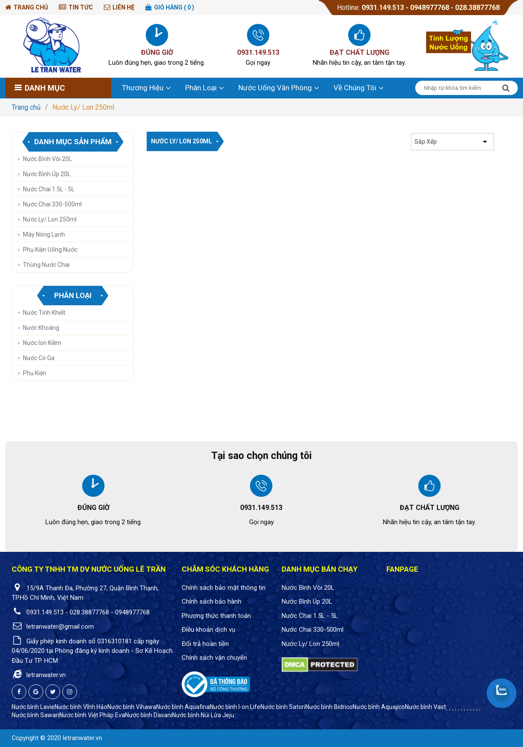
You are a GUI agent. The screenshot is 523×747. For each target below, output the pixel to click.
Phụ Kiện (34, 373)
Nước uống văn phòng (275, 87)
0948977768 (430, 7)
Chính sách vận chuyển (214, 658)
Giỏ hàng (174, 7)
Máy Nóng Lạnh (44, 234)
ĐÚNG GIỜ (157, 52)
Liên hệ (123, 7)
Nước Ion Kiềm (42, 342)
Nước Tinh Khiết (44, 312)
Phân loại (201, 87)
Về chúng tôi (355, 87)
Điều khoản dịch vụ (208, 629)
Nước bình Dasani (148, 715)
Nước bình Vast (425, 706)
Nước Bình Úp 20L (47, 174)
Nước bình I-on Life (235, 706)
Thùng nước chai (46, 264)
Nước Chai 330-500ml (52, 204)
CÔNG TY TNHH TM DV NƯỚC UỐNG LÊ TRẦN (89, 569)
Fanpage (402, 569)
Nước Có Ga (39, 358)
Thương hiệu (143, 87)
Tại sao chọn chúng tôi (261, 456)
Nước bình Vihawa (131, 706)
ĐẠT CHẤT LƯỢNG (359, 52)
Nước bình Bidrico (329, 706)
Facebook (401, 587)
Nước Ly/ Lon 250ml (83, 107)
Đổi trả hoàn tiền (205, 644)
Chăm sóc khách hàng (225, 569)
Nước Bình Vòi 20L (47, 158)
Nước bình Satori (282, 706)
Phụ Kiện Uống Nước (50, 249)
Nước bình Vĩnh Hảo (81, 706)
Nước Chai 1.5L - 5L (48, 189)
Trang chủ (30, 7)
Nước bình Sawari (35, 715)
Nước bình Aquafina (183, 706)
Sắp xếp (425, 141)
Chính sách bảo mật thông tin (224, 588)
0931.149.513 (383, 7)
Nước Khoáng (41, 327)
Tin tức (80, 7)
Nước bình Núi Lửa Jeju (203, 715)
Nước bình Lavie (33, 706)
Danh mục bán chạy (319, 569)
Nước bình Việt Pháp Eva (92, 715)
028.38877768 (477, 7)
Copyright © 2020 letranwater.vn (57, 738)
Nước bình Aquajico (379, 706)
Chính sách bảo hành (211, 601)
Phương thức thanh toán (216, 616)
